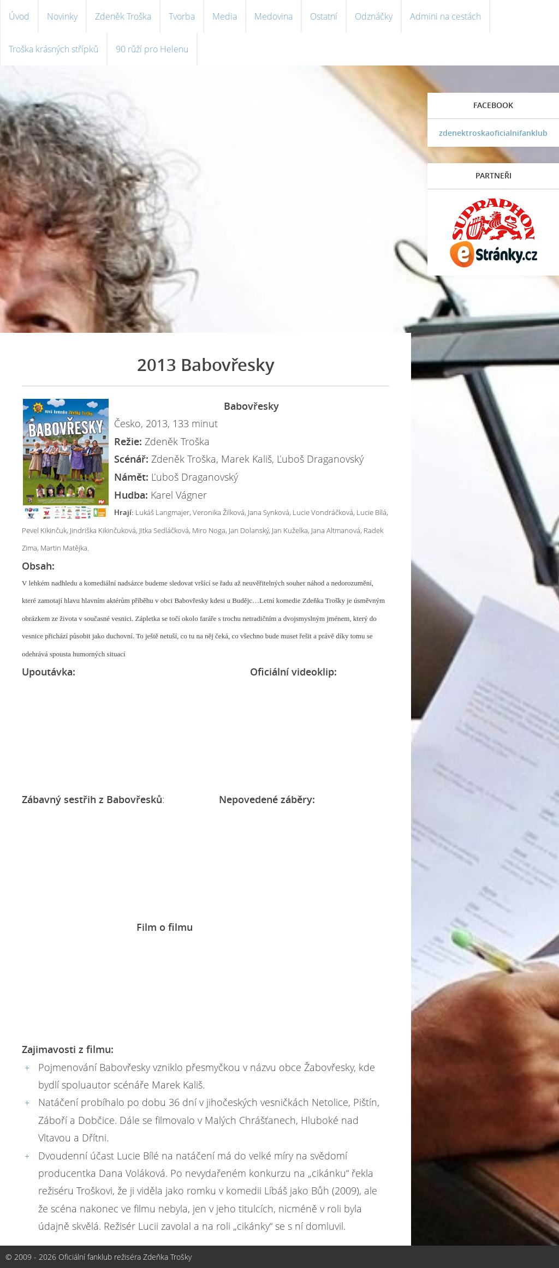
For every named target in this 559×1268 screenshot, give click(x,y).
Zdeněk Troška (123, 16)
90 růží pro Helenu (152, 49)
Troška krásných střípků (53, 49)
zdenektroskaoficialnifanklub (493, 133)
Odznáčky (374, 16)
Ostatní (323, 16)
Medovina (273, 16)
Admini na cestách (445, 16)
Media (224, 16)
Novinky (62, 16)
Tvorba (182, 16)
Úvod (19, 16)
